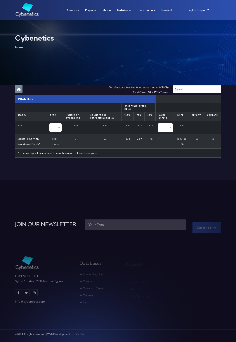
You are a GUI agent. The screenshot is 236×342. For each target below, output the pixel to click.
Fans (84, 303)
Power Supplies (91, 275)
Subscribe (206, 229)
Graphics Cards (91, 289)
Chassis (86, 282)
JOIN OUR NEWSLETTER (45, 224)
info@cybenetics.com (30, 303)
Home (19, 48)
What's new (161, 92)
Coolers (86, 296)
